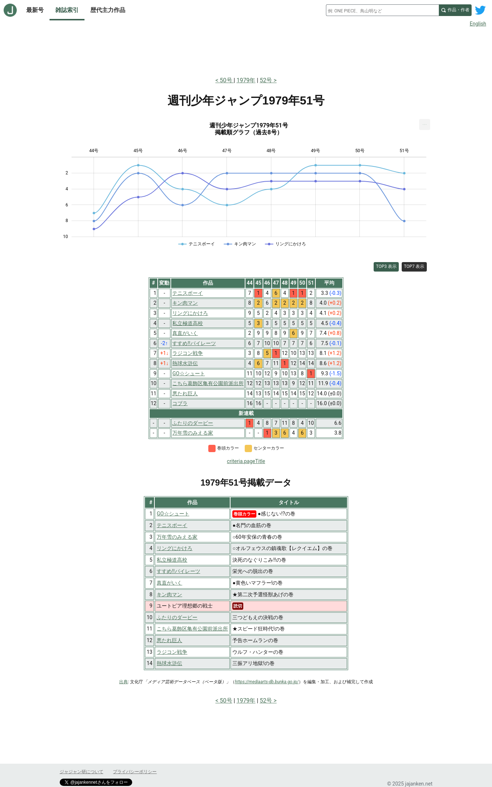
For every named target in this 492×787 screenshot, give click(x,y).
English (478, 24)
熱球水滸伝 (169, 663)
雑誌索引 (67, 10)
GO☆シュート (173, 514)
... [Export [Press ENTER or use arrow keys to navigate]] (424, 122)
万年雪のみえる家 (177, 537)
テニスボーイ (172, 525)
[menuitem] (424, 124)
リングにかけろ (174, 548)
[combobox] (382, 10)
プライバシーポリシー (135, 771)
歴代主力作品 (107, 10)
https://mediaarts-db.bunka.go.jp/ (267, 681)
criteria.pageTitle (246, 461)
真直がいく (169, 583)
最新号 (35, 10)
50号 (227, 80)
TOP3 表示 (386, 266)
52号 (266, 80)
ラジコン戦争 (172, 652)
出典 (123, 681)
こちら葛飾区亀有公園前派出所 (192, 629)
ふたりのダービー (177, 617)
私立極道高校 (172, 560)
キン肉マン (169, 594)
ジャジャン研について (81, 771)
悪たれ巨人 (169, 640)
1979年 (245, 80)
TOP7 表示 (414, 266)
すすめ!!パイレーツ (178, 571)
